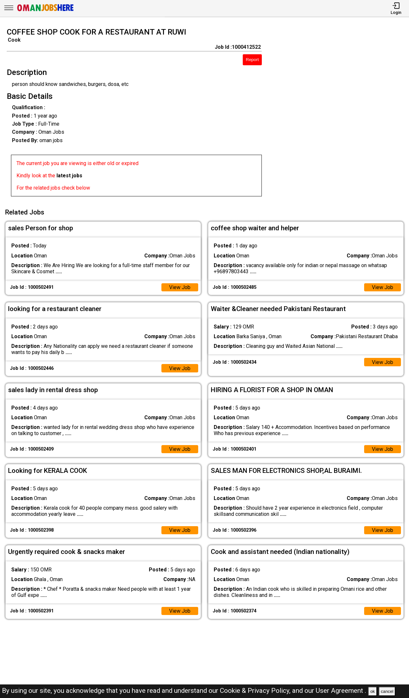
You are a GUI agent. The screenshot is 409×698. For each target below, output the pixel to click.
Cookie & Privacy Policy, (256, 690)
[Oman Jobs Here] (45, 11)
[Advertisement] (340, 114)
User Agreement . (341, 690)
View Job (179, 287)
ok (372, 691)
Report (252, 59)
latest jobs (69, 175)
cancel (387, 691)
